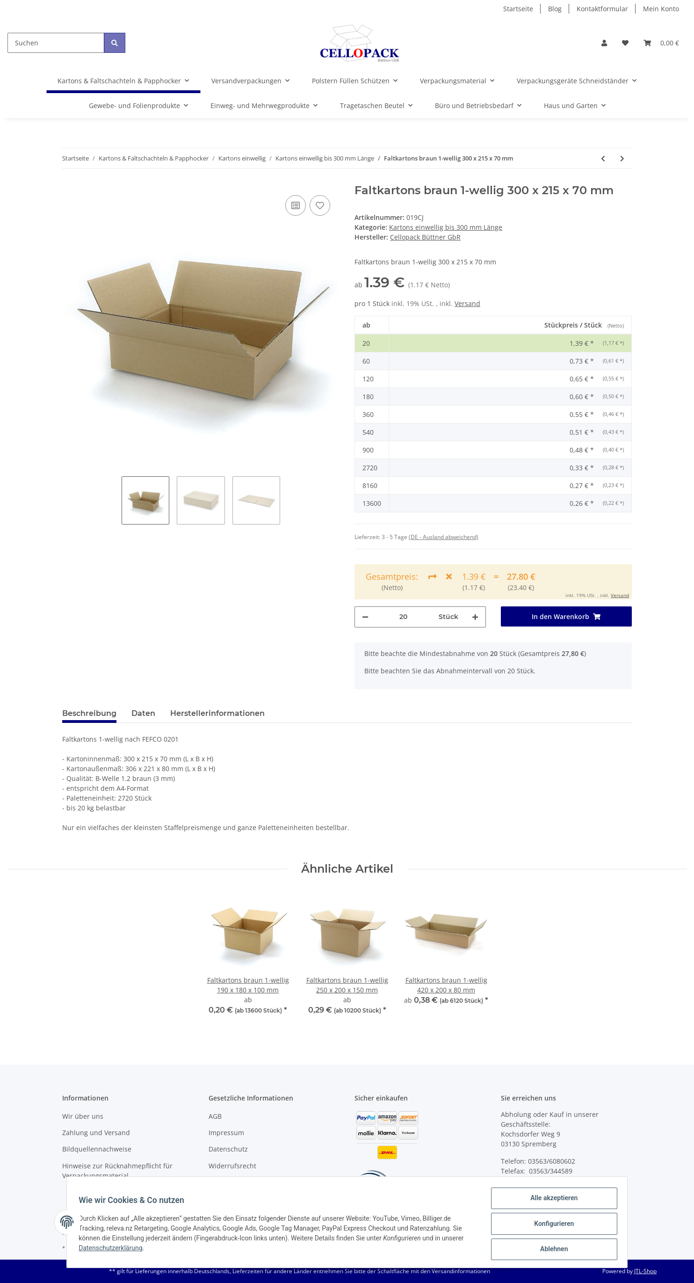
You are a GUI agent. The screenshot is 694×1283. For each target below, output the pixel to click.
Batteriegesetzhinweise (245, 1182)
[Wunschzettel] (625, 43)
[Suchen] (55, 43)
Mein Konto (661, 8)
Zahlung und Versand (96, 1132)
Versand (467, 303)
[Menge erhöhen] (475, 617)
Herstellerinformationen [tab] (217, 713)
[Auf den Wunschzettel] (320, 205)
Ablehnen (550, 1250)
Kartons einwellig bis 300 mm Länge (445, 227)
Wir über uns (82, 1116)
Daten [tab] (143, 713)
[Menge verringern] (365, 617)
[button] (604, 43)
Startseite (518, 8)
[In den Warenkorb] (566, 616)
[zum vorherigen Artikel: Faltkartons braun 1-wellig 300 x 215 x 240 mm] (603, 158)
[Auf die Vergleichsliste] (295, 205)
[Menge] (403, 617)
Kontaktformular (602, 8)
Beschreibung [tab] (89, 713)
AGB (215, 1116)
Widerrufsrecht (232, 1165)
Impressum (226, 1132)
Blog (555, 8)
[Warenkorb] (661, 43)
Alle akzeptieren (550, 1201)
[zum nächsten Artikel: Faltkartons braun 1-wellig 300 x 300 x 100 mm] (622, 158)
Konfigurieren (551, 1225)
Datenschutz (228, 1148)
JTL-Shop (645, 1271)
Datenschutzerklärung (113, 1250)
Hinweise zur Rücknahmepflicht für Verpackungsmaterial (117, 1170)
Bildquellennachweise (96, 1148)
